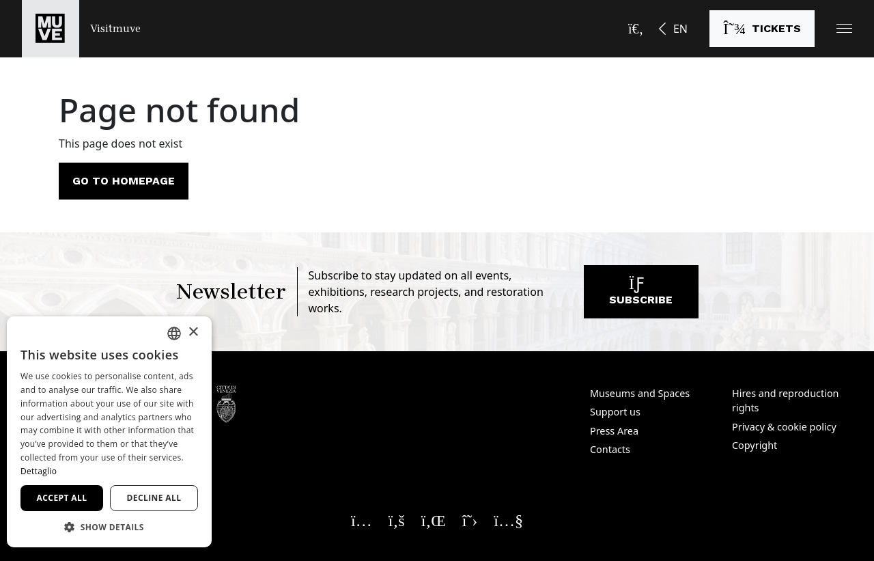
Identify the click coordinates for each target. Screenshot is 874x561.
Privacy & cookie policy (784, 426)
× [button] (193, 332)
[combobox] (174, 333)
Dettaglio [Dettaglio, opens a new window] (38, 471)
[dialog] (109, 431)
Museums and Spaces (640, 393)
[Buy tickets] (762, 28)
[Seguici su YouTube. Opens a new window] (508, 520)
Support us (615, 411)
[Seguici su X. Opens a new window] (470, 520)
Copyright (754, 445)
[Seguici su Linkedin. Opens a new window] (433, 520)
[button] (844, 28)
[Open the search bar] (635, 28)
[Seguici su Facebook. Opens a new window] (397, 520)
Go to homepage (123, 180)
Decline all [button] (154, 498)
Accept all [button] (62, 498)
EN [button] (680, 28)
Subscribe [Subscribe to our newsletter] (641, 295)
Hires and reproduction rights (785, 401)
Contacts (610, 449)
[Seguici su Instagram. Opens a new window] (361, 520)
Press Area (614, 430)
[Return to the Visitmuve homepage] (81, 28)
